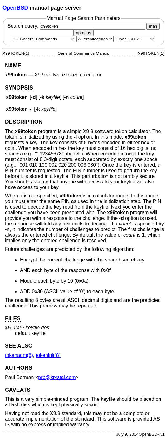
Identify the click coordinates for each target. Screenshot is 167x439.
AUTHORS (18, 368)
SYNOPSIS (19, 88)
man (153, 26)
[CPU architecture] (95, 39)
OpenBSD (15, 8)
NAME (13, 65)
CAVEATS (17, 390)
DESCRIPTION (23, 122)
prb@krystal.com (57, 377)
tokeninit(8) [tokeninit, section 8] (48, 355)
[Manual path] (135, 39)
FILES (13, 318)
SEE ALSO (18, 346)
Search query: (77, 26)
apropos (83, 32)
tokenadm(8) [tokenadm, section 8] (19, 355)
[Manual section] (43, 39)
